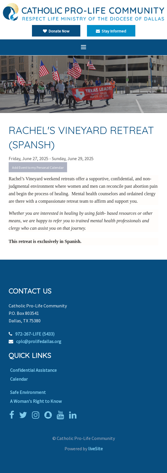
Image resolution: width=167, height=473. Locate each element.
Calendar (19, 379)
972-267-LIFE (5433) (34, 334)
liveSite (95, 448)
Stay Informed (111, 31)
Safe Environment (28, 392)
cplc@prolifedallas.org (38, 341)
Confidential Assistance (33, 370)
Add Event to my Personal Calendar (38, 167)
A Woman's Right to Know (36, 401)
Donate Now (56, 31)
